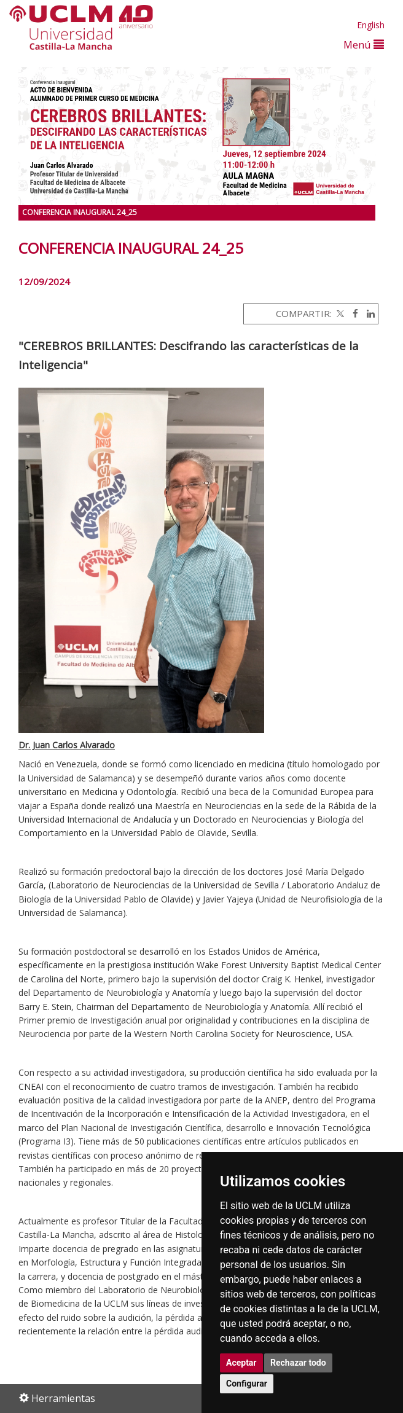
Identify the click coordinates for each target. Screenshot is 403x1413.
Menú (363, 44)
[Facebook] (352, 313)
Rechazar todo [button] (298, 1363)
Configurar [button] (246, 1383)
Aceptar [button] (241, 1363)
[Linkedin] (368, 313)
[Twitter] (339, 313)
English (371, 25)
